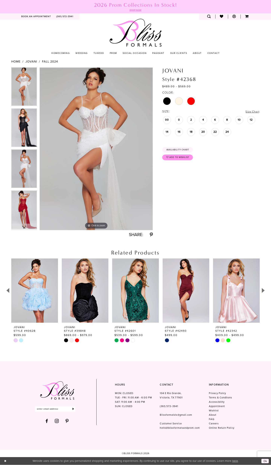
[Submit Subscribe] (76, 409)
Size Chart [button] (252, 112)
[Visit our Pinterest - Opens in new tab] (67, 421)
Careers (214, 424)
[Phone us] (65, 17)
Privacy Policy (217, 393)
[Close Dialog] (5, 461)
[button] (234, 17)
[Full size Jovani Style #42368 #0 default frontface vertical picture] (96, 149)
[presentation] (34, 291)
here (235, 461)
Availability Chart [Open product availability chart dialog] (179, 150)
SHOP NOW (135, 10)
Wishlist (214, 411)
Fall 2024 (50, 62)
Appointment (217, 406)
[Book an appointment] (36, 17)
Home (16, 62)
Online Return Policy (221, 428)
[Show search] (209, 17)
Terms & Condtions (220, 398)
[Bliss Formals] (135, 33)
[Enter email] (57, 409)
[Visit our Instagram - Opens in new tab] (57, 421)
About (212, 415)
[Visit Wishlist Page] (221, 17)
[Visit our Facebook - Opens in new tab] (47, 421)
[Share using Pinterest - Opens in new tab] (151, 235)
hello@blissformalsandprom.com (180, 428)
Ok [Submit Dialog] (265, 461)
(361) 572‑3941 (169, 406)
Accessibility (217, 402)
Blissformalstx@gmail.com (176, 415)
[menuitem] (36, 17)
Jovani (31, 62)
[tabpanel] (24, 88)
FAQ (211, 419)
